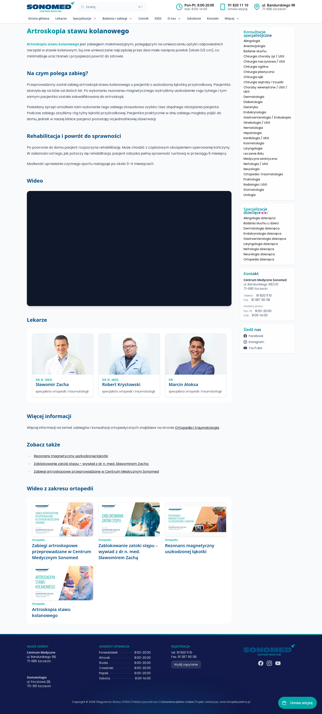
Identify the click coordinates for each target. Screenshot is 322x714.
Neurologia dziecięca (259, 254)
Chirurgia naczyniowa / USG (264, 61)
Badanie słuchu (255, 51)
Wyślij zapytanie (186, 664)
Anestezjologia (254, 46)
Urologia (250, 195)
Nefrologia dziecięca (259, 249)
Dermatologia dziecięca (261, 228)
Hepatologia (253, 133)
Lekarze (61, 18)
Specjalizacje (85, 18)
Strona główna (38, 18)
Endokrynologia (255, 112)
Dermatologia (254, 97)
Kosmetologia (254, 143)
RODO (126, 702)
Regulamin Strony (109, 702)
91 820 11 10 (238, 5)
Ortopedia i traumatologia (197, 427)
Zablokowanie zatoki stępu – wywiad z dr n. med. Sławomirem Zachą (91, 463)
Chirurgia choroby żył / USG (264, 56)
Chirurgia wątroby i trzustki (263, 82)
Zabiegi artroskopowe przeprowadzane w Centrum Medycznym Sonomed (96, 471)
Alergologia (252, 41)
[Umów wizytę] (297, 703)
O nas (174, 18)
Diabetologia (253, 102)
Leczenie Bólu (254, 153)
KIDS (158, 18)
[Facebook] (260, 663)
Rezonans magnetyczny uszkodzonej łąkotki (71, 456)
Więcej (232, 18)
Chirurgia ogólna (256, 67)
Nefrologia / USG (256, 164)
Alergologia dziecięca (259, 218)
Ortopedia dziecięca (259, 259)
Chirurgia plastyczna (259, 72)
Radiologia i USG (255, 184)
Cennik (143, 18)
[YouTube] (278, 663)
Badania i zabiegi (117, 18)
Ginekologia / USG (257, 122)
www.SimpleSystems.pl (235, 702)
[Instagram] (269, 663)
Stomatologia (254, 190)
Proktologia (252, 179)
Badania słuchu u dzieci (261, 223)
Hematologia (253, 128)
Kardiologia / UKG (256, 138)
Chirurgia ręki (253, 77)
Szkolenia (194, 18)
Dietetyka (251, 107)
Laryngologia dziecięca (261, 244)
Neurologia (251, 169)
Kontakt (213, 18)
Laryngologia (253, 148)
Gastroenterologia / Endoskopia (267, 117)
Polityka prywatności (145, 702)
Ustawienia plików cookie (177, 702)
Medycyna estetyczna (260, 159)
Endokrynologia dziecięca (262, 233)
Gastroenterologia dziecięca (265, 239)
